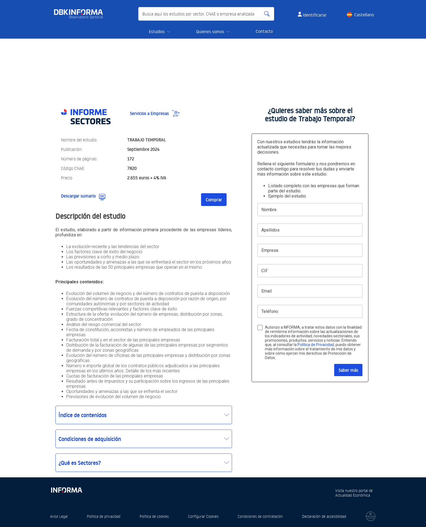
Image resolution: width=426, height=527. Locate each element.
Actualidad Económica (352, 495)
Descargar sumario (78, 196)
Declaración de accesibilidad (324, 516)
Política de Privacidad (315, 344)
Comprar (214, 199)
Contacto (264, 31)
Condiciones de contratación (260, 516)
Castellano (364, 14)
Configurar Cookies (203, 516)
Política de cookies (154, 516)
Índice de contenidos (82, 414)
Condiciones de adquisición (89, 438)
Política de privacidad (103, 516)
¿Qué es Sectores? (79, 462)
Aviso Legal (59, 516)
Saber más (348, 370)
